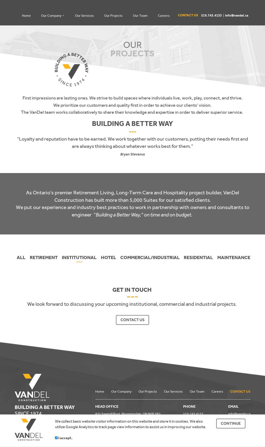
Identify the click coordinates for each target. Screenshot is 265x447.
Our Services (173, 391)
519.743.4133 (213, 16)
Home (99, 391)
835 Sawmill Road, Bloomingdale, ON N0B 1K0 (127, 413)
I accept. (63, 438)
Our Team (197, 391)
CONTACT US (132, 319)
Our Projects (147, 391)
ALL (21, 258)
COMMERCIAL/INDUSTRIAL (150, 258)
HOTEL (108, 258)
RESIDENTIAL (198, 258)
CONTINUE (231, 423)
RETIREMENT (44, 258)
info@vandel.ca (236, 16)
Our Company (121, 391)
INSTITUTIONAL (79, 258)
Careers (217, 391)
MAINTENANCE (233, 258)
